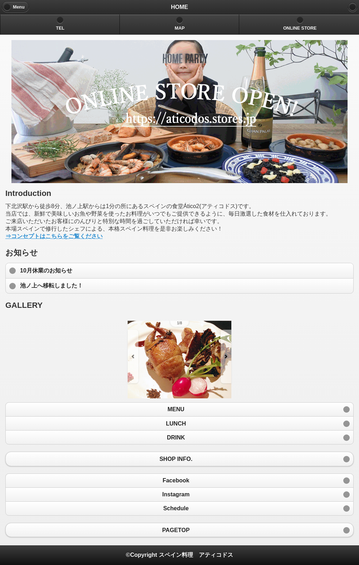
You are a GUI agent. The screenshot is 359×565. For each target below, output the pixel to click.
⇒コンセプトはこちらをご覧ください (54, 236)
